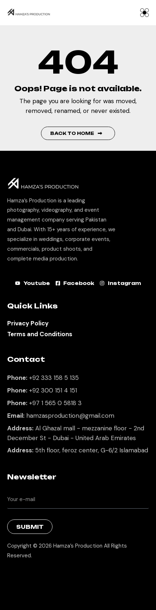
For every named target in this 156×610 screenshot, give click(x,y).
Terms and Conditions (39, 334)
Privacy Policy (28, 323)
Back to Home (76, 133)
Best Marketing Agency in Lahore (12, 574)
